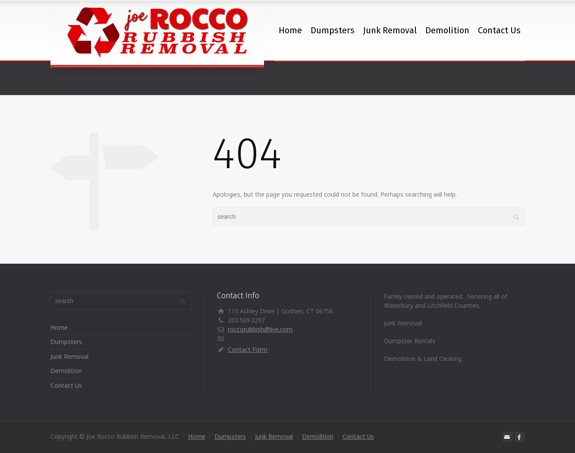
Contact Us (499, 30)
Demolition (447, 30)
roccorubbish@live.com (260, 329)
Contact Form (247, 349)
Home (290, 30)
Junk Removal (390, 30)
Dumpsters (333, 30)
